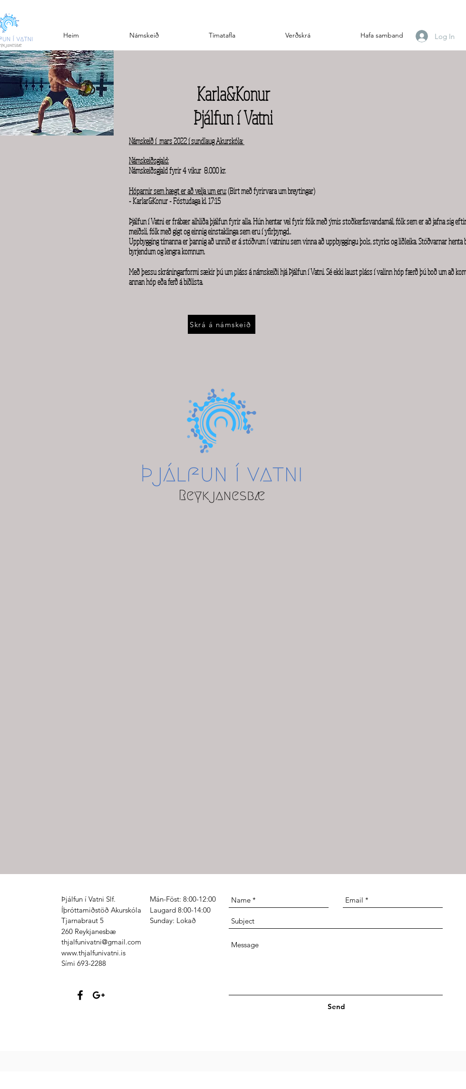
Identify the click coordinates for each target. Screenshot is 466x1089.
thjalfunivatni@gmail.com (101, 941)
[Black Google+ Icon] (98, 995)
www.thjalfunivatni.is (93, 952)
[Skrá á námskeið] (221, 324)
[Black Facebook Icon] (80, 995)
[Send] (336, 1006)
